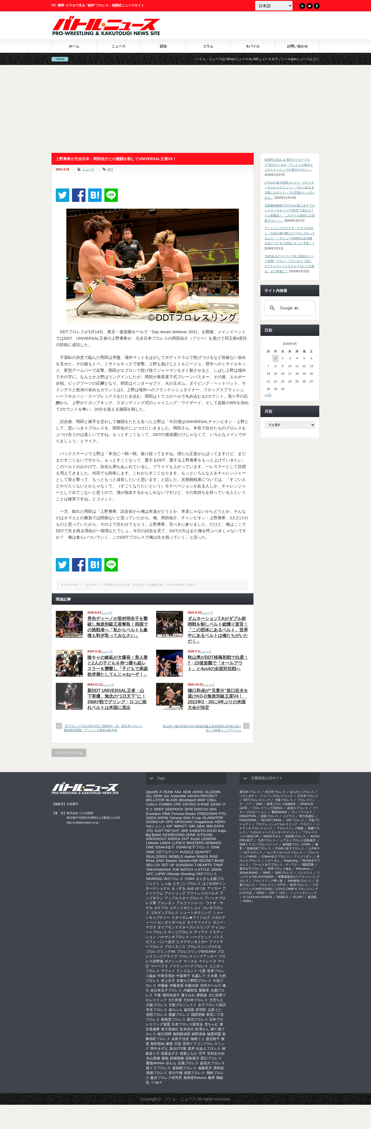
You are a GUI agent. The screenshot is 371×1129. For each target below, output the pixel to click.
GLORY (298, 897)
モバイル (253, 46)
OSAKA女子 (165, 847)
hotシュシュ (155, 826)
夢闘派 (202, 995)
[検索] (289, 308)
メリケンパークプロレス (188, 966)
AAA (177, 792)
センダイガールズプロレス (285, 852)
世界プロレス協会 (279, 868)
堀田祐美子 (171, 995)
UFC (149, 874)
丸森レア (199, 976)
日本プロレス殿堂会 (187, 1024)
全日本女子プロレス (166, 990)
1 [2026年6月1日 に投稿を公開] (275, 358)
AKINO (197, 792)
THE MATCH (182, 870)
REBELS (176, 857)
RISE (213, 857)
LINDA (165, 843)
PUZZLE (187, 852)
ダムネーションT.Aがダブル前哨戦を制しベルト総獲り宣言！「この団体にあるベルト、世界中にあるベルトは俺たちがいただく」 (218, 629)
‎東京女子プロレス (251, 868)
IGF (170, 826)
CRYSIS (189, 804)
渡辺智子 (213, 1039)
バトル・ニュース (180, 1099)
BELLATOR (155, 800)
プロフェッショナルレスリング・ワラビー (284, 824)
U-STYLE (201, 870)
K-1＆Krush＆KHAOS (257, 897)
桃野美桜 (199, 1034)
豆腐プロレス (188, 1063)
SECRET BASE (211, 861)
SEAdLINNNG (248, 872)
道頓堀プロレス (184, 1068)
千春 (157, 995)
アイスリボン (303, 856)
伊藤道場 (176, 985)
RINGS (202, 857)
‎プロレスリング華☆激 (268, 880)
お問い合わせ (297, 46)
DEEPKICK (174, 809)
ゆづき (200, 888)
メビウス (289, 816)
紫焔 (165, 1058)
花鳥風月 (192, 1058)
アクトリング (175, 893)
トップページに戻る (69, 752)
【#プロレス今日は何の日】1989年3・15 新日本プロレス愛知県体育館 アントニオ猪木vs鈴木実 (103, 728)
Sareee (171, 861)
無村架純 (157, 1044)
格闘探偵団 (181, 1034)
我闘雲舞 (198, 1015)
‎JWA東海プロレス (299, 880)
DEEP (159, 809)
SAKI (160, 861)
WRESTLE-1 (271, 836)
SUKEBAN (184, 865)
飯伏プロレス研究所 (166, 1078)
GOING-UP (155, 822)
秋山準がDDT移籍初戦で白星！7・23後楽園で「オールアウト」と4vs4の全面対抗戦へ (218, 663)
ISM (191, 826)
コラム (208, 46)
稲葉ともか (188, 1053)
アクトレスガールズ (202, 893)
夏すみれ (188, 995)
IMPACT (180, 826)
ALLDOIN (212, 792)
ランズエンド (186, 971)
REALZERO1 (156, 857)
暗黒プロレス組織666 (281, 804)
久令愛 (212, 976)
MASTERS (195, 843)
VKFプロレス (206, 874)
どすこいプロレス (187, 884)
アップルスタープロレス (183, 898)
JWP (184, 831)
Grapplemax (204, 822)
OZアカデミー (167, 852)
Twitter (309, 6)
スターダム (272, 860)
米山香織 (153, 1058)
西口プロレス (211, 1058)
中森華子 (183, 976)
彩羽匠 (201, 1010)
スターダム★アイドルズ (190, 917)
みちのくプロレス (302, 791)
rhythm (189, 857)
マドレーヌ (207, 961)
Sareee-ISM (188, 861)
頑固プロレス (194, 1073)
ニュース (119, 46)
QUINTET (203, 852)
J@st (200, 826)
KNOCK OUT (178, 839)
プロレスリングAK (161, 951)
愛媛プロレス (179, 1015)
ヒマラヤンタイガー (192, 942)
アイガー (214, 888)
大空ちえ (216, 1000)
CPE (177, 804)
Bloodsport (187, 800)
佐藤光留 (192, 985)
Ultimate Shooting (180, 874)
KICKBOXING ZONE (179, 835)
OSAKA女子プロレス (192, 847)
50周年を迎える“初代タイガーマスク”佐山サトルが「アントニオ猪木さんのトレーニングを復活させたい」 (288, 164)
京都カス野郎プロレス (193, 981)
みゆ (190, 888)
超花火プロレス (212, 1063)
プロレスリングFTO (272, 884)
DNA (213, 809)
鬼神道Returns (195, 1078)
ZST (272, 892)
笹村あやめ (216, 1053)
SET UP (168, 865)
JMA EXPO (215, 826)
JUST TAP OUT (166, 831)
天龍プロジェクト (183, 1005)
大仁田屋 (175, 1000)
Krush (195, 839)
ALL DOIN (154, 796)
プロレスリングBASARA (196, 951)
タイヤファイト (199, 922)
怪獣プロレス (156, 1015)
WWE (266, 872)
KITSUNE (205, 835)
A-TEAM (166, 792)
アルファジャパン (190, 903)
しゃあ (166, 884)
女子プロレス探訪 (212, 1005)
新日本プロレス (249, 791)
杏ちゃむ (211, 1024)
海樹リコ (197, 1039)
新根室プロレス (173, 1019)
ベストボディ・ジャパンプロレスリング (266, 795)
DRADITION (247, 816)
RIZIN (247, 901)
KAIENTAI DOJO (203, 831)
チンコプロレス (180, 932)
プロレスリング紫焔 (290, 828)
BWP (202, 800)
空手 (202, 1053)
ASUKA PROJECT (202, 796)
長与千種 (176, 1073)
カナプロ (161, 908)
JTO (149, 831)
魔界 (211, 1078)
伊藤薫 (162, 985)
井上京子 (168, 981)
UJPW (160, 874)
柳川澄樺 (164, 1034)
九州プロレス (267, 840)
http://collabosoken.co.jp (82, 822)
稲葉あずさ (169, 1053)
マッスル (190, 961)
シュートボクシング (195, 913)
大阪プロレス (156, 1005)
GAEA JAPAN (157, 818)
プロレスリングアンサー (197, 956)
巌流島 (189, 1010)
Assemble (178, 796)
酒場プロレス (156, 1073)
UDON (216, 870)
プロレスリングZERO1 (267, 808)
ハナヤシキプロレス (173, 937)
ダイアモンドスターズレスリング (183, 927)
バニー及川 (166, 942)
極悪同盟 (214, 1034)
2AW (259, 804)
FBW (166, 814)
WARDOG (154, 879)
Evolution (153, 814)
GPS (169, 822)
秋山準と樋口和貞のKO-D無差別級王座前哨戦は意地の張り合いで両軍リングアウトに (202, 728)
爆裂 (169, 1044)
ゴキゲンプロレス (164, 913)
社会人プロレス (208, 1049)
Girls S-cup (192, 818)
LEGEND (208, 839)
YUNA (189, 879)
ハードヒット (200, 937)
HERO (220, 822)
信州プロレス (284, 872)
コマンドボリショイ (185, 908)
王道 (177, 1044)
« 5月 (268, 395)
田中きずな (159, 1049)
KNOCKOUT (156, 839)
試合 (163, 46)
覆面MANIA (155, 1063)
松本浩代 (187, 1029)
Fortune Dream (184, 814)
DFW (189, 809)
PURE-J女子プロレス (289, 848)
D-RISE (203, 804)
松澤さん (202, 1029)
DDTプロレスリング (256, 799)
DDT (110, 169)
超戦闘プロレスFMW (296, 844)
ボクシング (173, 961)
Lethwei (152, 843)
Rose (150, 861)
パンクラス (304, 872)
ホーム (74, 46)
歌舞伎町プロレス (259, 848)
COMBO (165, 804)
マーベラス (159, 966)
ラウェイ (168, 971)
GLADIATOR (212, 818)
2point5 (152, 792)
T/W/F (218, 865)
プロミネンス (175, 947)
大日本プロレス (195, 1000)
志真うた (215, 1010)
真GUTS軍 (177, 1049)
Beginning (290, 860)
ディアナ (201, 932)
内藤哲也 (190, 990)
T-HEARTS (203, 865)
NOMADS (213, 843)
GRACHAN (184, 822)
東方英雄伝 (169, 1029)
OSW (215, 847)
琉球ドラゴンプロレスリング (258, 844)
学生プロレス (156, 1010)
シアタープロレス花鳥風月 (298, 840)
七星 (202, 971)
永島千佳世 (180, 1039)
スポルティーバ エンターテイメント (274, 832)
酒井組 (218, 1068)
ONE (150, 847)
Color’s (151, 804)
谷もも (171, 1063)
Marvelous (303, 868)
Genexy (176, 818)
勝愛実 (204, 990)
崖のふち (176, 1010)
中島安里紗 (166, 976)
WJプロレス (173, 879)
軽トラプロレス (158, 1068)
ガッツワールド (301, 812)
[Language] (274, 6)
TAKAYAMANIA (158, 870)
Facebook (317, 6)
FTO (222, 814)
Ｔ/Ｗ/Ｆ (156, 1082)
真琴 (191, 1049)
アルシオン (166, 903)
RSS (302, 6)
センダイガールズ (171, 922)
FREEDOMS (207, 814)
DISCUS (201, 809)
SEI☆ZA (153, 865)
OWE (150, 852)
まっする (178, 888)
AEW (187, 792)
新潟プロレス (197, 1019)
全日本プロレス (275, 791)
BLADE (172, 800)
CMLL (212, 800)
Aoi (166, 796)
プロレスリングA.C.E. (204, 947)
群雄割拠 (177, 1058)
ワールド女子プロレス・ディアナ (275, 864)
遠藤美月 (205, 1068)
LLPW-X (178, 843)
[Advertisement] (185, 109)
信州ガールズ (210, 985)
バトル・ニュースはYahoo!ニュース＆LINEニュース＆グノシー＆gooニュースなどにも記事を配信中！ (281, 59)
